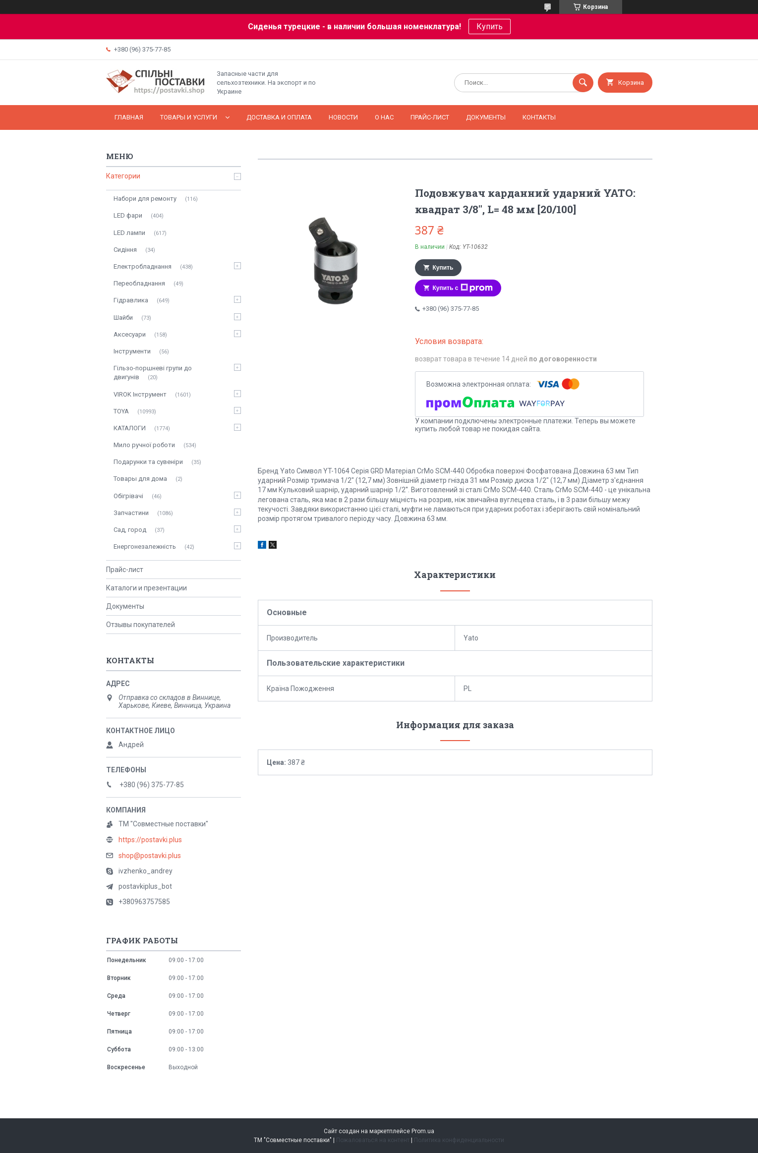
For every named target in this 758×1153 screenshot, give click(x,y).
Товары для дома (140, 478)
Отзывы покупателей (140, 625)
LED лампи (129, 232)
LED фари (128, 215)
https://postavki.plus (150, 840)
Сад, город (130, 529)
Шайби (123, 317)
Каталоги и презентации (146, 588)
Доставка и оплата (279, 117)
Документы (486, 117)
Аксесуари (130, 334)
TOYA (121, 411)
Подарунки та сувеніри (148, 461)
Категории (123, 176)
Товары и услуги (188, 117)
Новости (343, 117)
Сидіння (125, 249)
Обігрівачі (128, 496)
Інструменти (132, 351)
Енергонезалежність (145, 546)
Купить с (463, 288)
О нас (384, 117)
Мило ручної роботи (144, 445)
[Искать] (583, 82)
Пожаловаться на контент (372, 1140)
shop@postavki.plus (149, 856)
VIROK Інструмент (140, 394)
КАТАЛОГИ (130, 428)
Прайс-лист (429, 117)
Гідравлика (131, 300)
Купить (489, 26)
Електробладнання (143, 266)
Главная (129, 117)
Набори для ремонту (145, 198)
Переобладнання (139, 283)
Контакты (539, 117)
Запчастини (131, 513)
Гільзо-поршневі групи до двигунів (153, 372)
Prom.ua (422, 1131)
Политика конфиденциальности (459, 1140)
